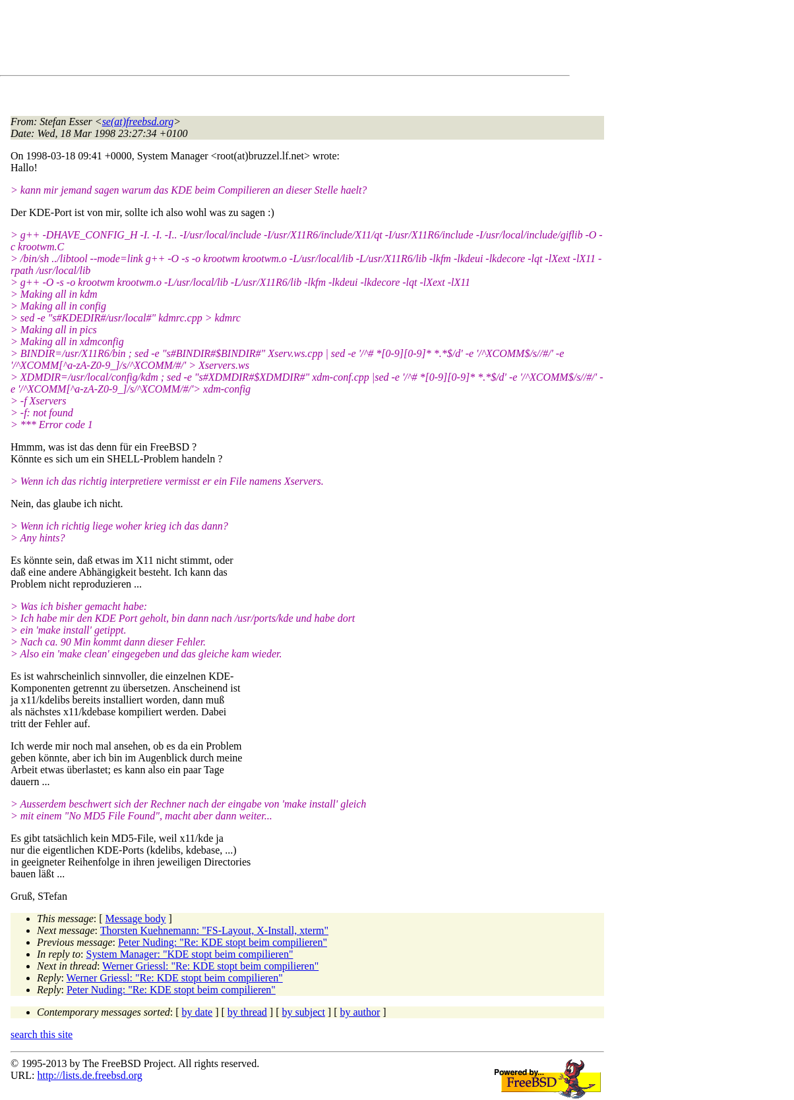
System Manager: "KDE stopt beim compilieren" (189, 954)
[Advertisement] (251, 40)
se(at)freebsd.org (138, 121)
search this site (42, 1034)
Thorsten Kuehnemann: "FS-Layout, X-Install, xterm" (214, 930)
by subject (303, 1012)
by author (360, 1012)
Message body (136, 918)
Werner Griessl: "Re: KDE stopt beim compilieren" (210, 966)
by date (197, 1012)
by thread (247, 1012)
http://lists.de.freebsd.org (89, 1075)
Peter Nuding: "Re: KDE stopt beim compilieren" (222, 942)
